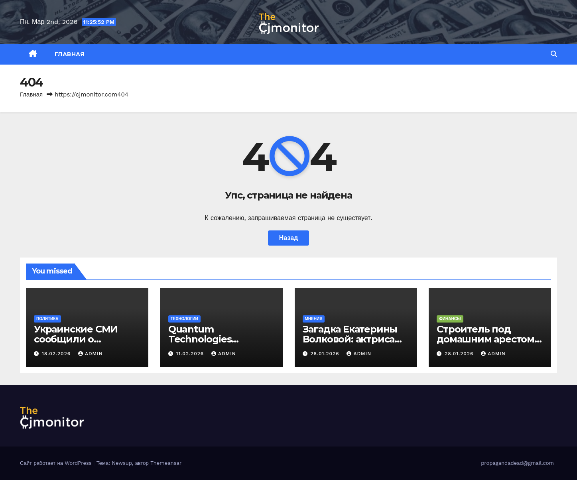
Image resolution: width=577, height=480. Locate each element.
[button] (554, 54)
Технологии (184, 319)
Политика (47, 319)
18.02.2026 (57, 353)
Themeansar (165, 463)
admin (90, 353)
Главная (70, 54)
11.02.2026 (191, 353)
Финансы (450, 319)
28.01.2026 (325, 353)
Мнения (314, 319)
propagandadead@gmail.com (517, 463)
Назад (288, 238)
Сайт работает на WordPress (56, 463)
